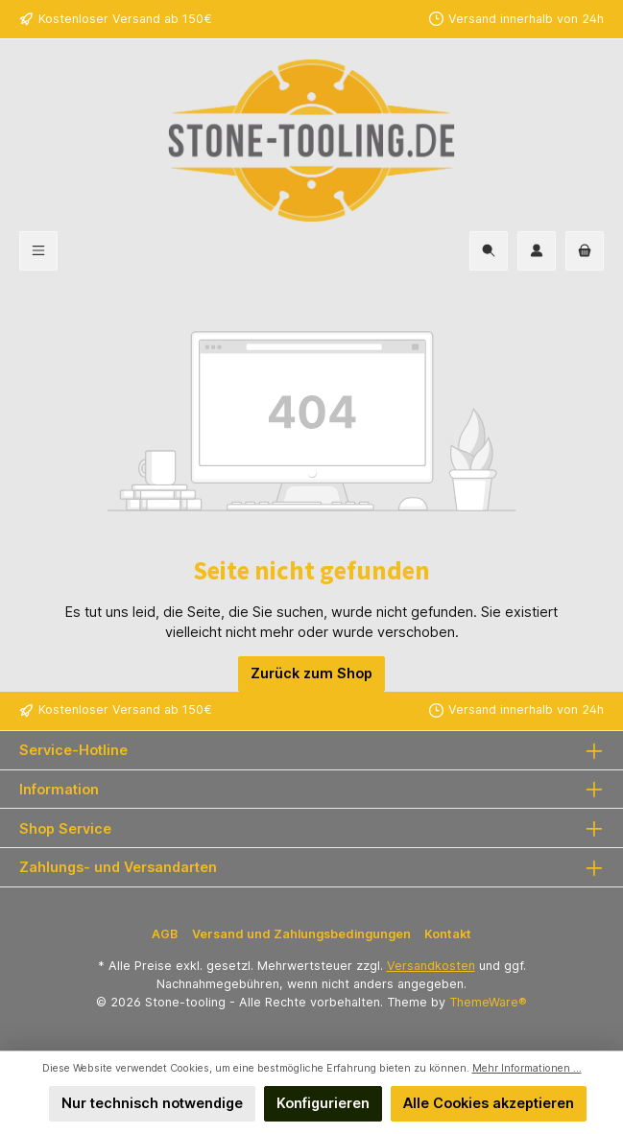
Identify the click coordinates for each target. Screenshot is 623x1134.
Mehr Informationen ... (527, 1068)
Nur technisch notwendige (152, 1103)
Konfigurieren (323, 1103)
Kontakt (447, 934)
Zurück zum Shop (311, 673)
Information (59, 789)
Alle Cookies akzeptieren (488, 1103)
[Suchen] (488, 251)
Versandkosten (431, 965)
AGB (165, 934)
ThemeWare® (488, 1002)
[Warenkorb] (584, 251)
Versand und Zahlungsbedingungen (301, 934)
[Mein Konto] (536, 251)
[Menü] (38, 251)
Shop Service (65, 828)
